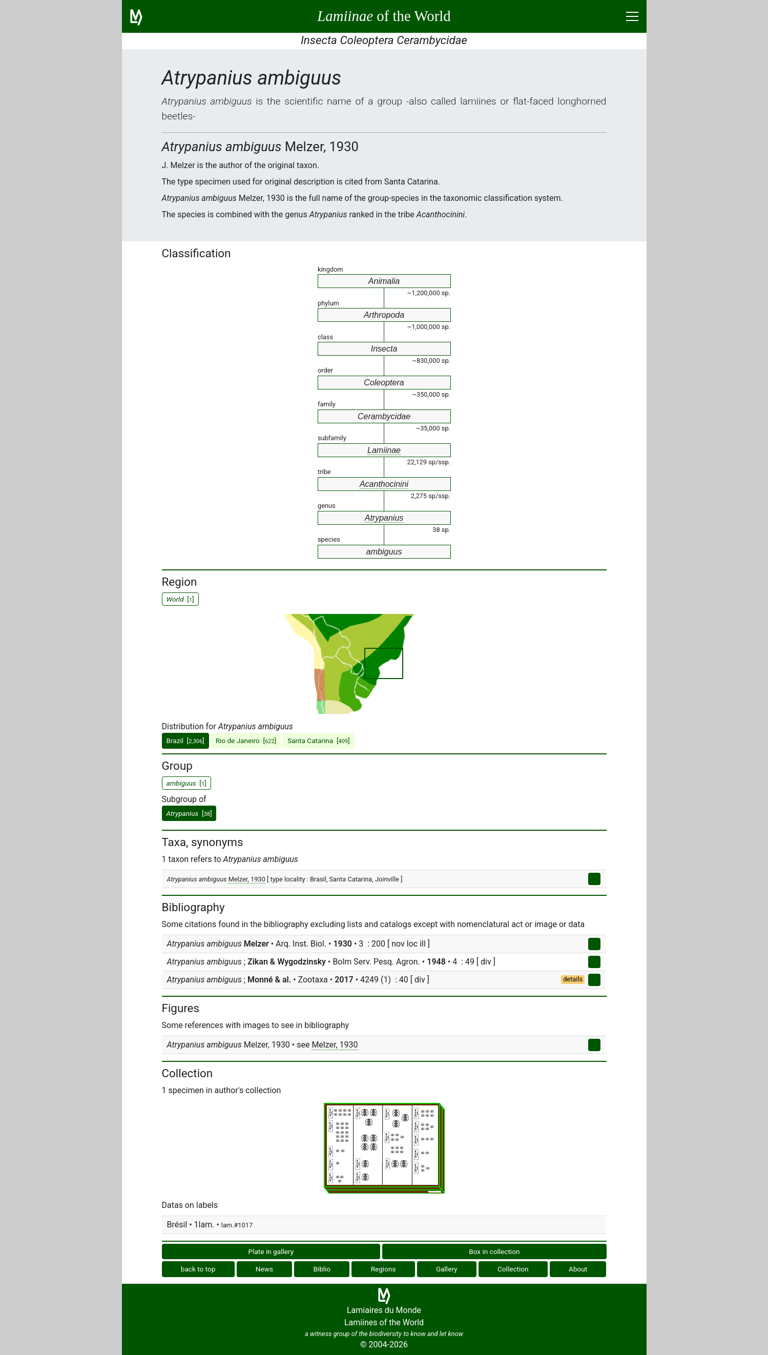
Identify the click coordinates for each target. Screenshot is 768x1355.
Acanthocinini (384, 484)
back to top (198, 1269)
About (578, 1269)
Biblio (321, 1269)
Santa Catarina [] (318, 740)
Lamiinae (384, 450)
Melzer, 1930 (247, 879)
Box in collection (494, 1251)
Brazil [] (185, 740)
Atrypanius (384, 518)
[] (189, 813)
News (264, 1269)
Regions (383, 1269)
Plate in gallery (271, 1251)
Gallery (447, 1269)
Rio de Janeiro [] (246, 740)
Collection (513, 1269)
